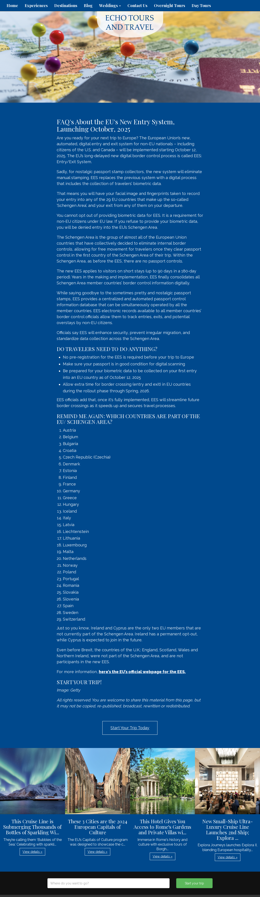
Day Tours (201, 5)
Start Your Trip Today (129, 727)
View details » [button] (32, 852)
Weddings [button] (110, 5)
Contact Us (137, 5)
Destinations (65, 5)
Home (12, 5)
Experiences (36, 5)
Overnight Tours (169, 5)
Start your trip (194, 883)
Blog (88, 5)
